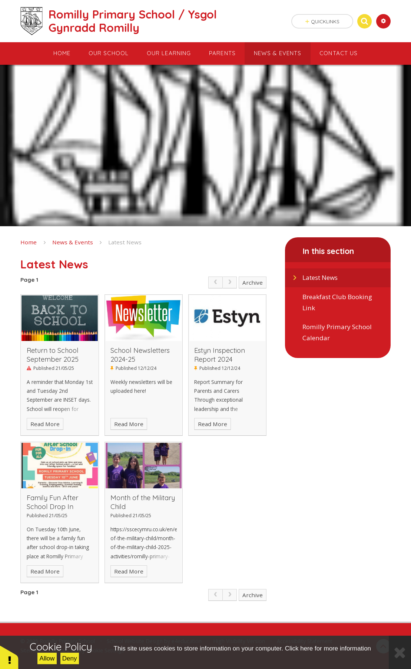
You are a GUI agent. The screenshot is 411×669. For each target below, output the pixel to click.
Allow (47, 658)
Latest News (125, 242)
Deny (69, 658)
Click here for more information (328, 648)
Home (28, 242)
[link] (215, 282)
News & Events (72, 242)
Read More (45, 424)
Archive (252, 282)
